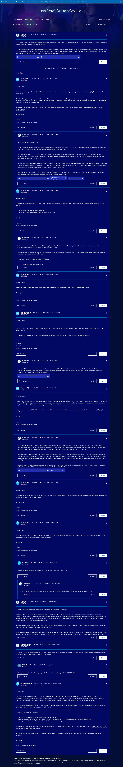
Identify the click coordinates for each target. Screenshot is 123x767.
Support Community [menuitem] (6, 2)
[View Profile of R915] (24, 665)
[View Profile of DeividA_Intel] (26, 313)
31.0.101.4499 (32, 101)
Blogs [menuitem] (72, 2)
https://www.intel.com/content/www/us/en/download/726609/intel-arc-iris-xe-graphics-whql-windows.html (57, 335)
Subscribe (88, 25)
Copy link (92, 127)
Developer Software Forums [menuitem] (29, 2)
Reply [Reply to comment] (103, 127)
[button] (106, 35)
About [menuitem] (17, 2)
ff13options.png (58, 177)
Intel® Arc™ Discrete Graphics (41, 19)
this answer (101, 246)
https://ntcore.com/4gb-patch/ (80, 705)
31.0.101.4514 (43, 410)
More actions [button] (102, 25)
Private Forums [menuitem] (82, 2)
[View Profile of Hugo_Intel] (25, 79)
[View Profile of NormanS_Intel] (26, 683)
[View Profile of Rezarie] (25, 562)
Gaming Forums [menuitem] (63, 2)
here (69, 625)
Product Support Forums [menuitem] (47, 2)
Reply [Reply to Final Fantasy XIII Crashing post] (103, 62)
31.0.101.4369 (20, 101)
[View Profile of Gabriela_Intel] (26, 645)
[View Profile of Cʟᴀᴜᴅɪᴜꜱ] (24, 35)
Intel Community (17, 19)
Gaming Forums (28, 19)
